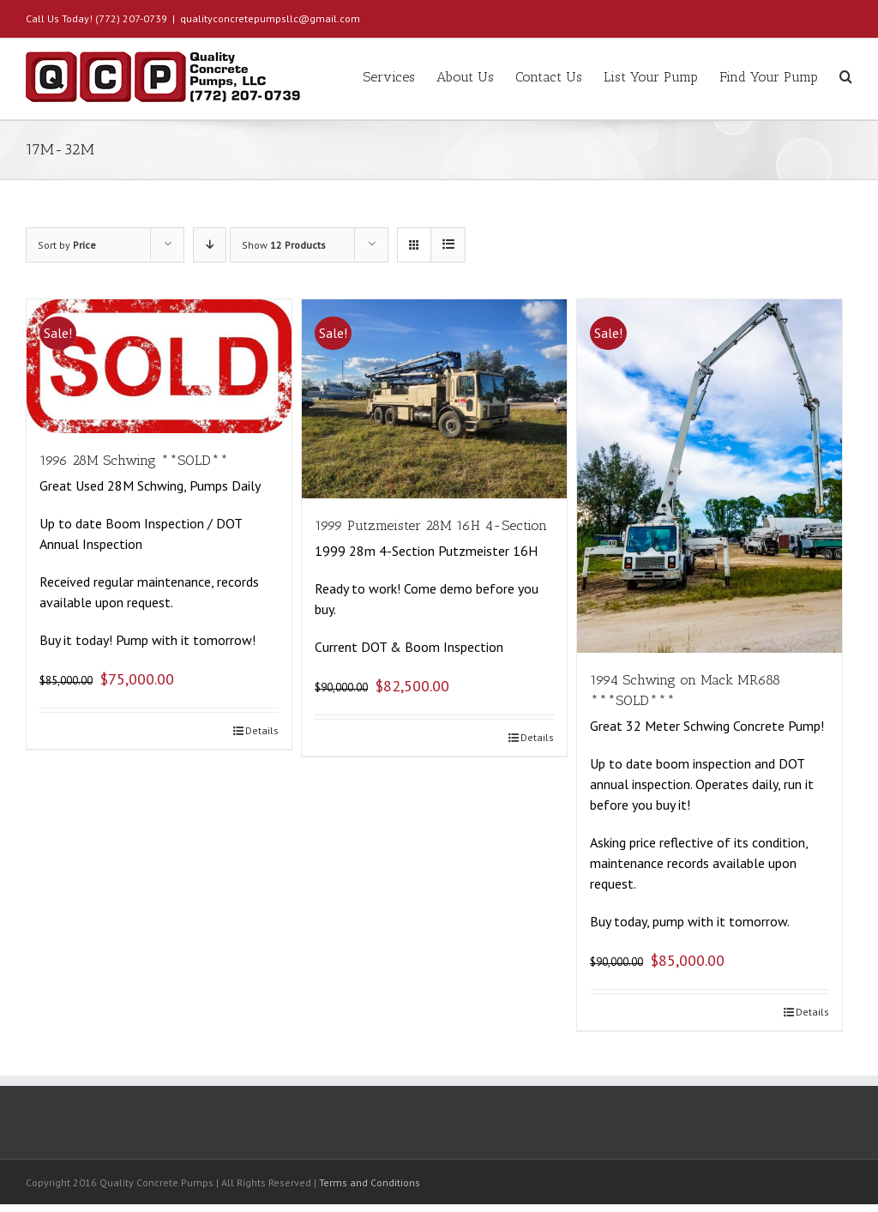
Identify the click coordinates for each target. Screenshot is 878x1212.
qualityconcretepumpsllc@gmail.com (270, 18)
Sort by (67, 244)
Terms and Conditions (369, 1182)
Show (284, 244)
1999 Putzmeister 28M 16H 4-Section (431, 525)
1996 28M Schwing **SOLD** (133, 460)
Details (262, 730)
